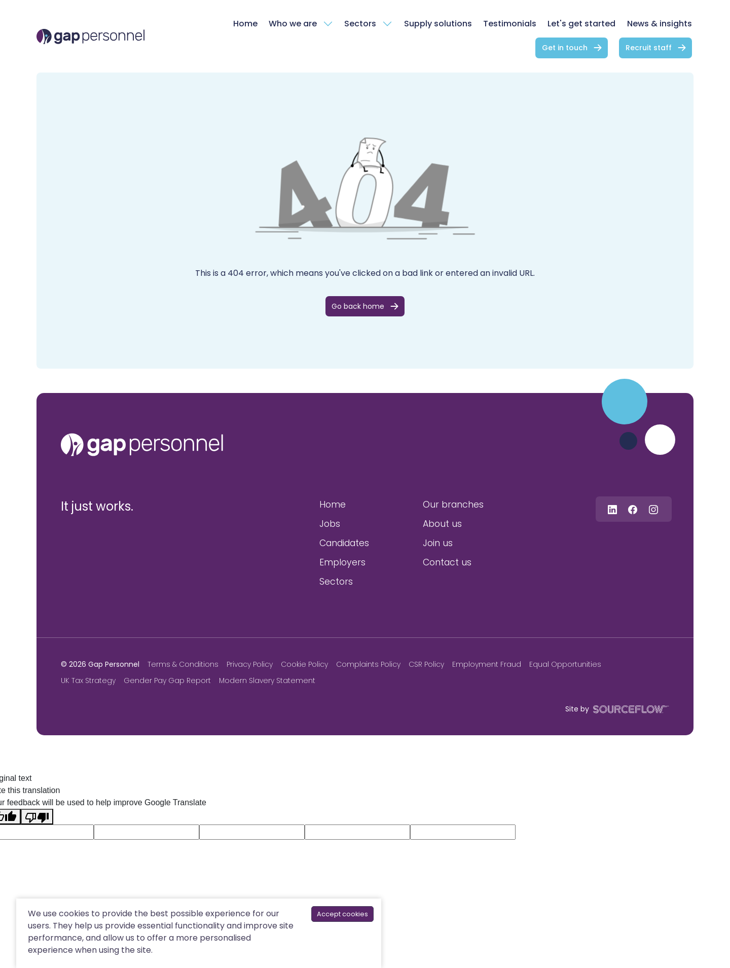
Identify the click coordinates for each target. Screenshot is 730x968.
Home (245, 23)
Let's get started (581, 23)
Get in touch (565, 48)
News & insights (659, 23)
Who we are (293, 23)
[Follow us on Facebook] (633, 509)
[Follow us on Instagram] (653, 509)
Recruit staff (649, 48)
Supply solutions (438, 23)
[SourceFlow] (629, 708)
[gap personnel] (142, 444)
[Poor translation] (37, 816)
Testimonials (509, 23)
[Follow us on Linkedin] (612, 509)
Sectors (360, 23)
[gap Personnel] (90, 36)
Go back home (358, 306)
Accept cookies (342, 914)
